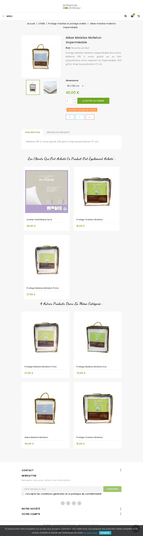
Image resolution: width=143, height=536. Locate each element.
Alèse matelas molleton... (37, 437)
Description (32, 132)
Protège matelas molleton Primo (43, 288)
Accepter (105, 533)
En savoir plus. (91, 533)
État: (68, 47)
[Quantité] (69, 101)
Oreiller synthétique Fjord (39, 219)
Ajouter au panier (93, 100)
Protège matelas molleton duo (91, 366)
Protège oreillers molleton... (90, 219)
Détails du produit (58, 132)
